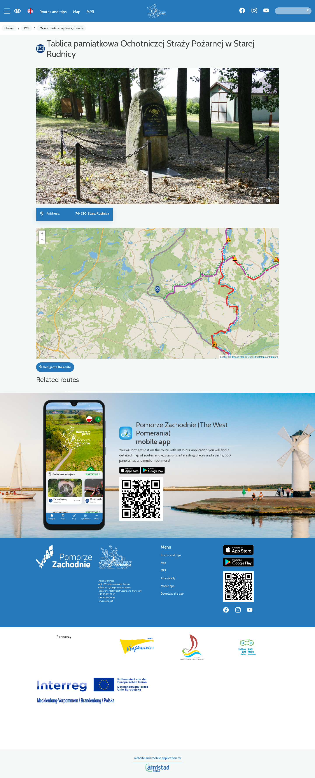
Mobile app (167, 586)
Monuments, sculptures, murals (61, 28)
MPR (90, 11)
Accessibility (168, 578)
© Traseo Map (236, 357)
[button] (54, 136)
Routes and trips (53, 11)
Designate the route (55, 367)
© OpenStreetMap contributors (261, 357)
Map (76, 11)
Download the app (172, 593)
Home (9, 28)
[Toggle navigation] (7, 11)
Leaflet (223, 357)
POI (26, 28)
